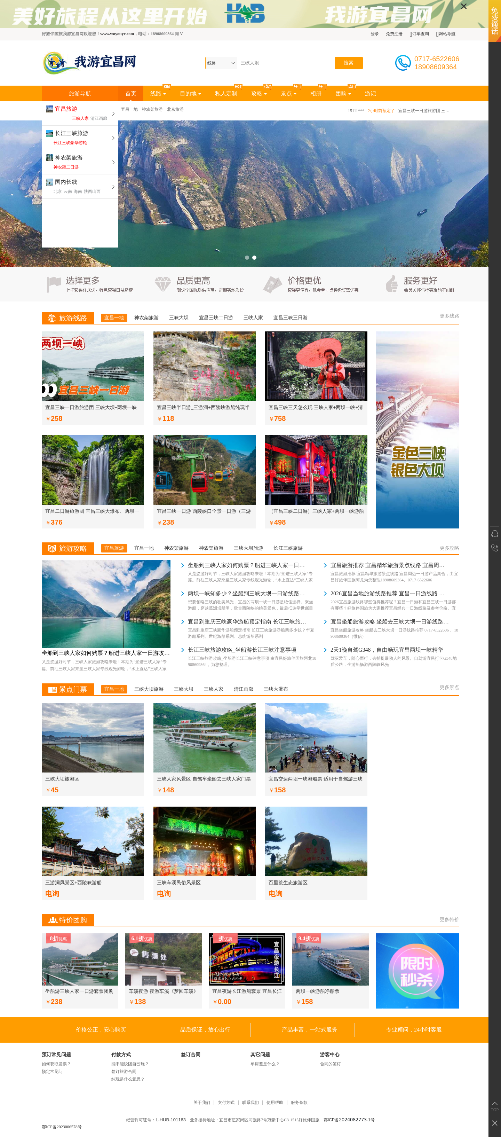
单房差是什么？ (265, 1063)
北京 (58, 191)
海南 (78, 191)
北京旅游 (175, 109)
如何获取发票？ (56, 1063)
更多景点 (449, 687)
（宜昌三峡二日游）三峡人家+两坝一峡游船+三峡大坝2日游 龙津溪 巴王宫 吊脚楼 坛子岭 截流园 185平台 (316, 512)
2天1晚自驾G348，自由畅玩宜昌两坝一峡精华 (387, 650)
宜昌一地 (129, 109)
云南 (68, 191)
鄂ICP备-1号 (349, 1120)
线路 (158, 93)
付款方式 (121, 1054)
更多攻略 (449, 548)
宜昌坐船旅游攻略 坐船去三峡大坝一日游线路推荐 (390, 622)
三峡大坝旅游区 (62, 779)
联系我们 (250, 1102)
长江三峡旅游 (71, 133)
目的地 (190, 93)
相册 (315, 93)
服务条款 (299, 1102)
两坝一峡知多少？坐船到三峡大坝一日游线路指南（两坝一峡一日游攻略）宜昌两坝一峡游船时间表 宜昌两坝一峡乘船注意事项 (247, 593)
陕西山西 (92, 191)
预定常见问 (52, 1071)
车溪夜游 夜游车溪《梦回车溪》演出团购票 (163, 992)
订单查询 (419, 34)
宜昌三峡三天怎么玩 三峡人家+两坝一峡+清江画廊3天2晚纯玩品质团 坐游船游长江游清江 (316, 409)
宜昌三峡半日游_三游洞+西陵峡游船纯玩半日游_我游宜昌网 (203, 409)
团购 (343, 93)
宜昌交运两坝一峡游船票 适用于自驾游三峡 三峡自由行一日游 (316, 780)
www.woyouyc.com (117, 33)
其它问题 (260, 1054)
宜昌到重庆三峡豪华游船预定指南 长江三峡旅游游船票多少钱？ (247, 622)
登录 (375, 33)
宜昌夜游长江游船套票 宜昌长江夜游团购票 (247, 992)
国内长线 (66, 182)
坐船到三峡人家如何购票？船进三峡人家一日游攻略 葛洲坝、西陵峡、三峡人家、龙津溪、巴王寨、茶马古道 (106, 653)
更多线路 (449, 316)
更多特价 (449, 919)
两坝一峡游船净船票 (318, 991)
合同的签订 (330, 1063)
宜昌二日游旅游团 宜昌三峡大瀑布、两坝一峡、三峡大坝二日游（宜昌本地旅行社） (92, 512)
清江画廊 (98, 118)
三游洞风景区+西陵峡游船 (73, 882)
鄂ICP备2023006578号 (62, 1126)
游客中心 (330, 1054)
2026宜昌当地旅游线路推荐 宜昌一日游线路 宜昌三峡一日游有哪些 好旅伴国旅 (390, 593)
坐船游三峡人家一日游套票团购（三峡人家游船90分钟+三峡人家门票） (79, 992)
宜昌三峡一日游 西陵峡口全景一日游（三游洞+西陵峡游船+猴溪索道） (204, 512)
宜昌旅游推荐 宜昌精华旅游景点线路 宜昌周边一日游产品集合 (390, 565)
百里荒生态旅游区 (288, 882)
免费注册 (394, 33)
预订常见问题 (56, 1054)
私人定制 (226, 93)
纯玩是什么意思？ (128, 1079)
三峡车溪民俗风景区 (179, 882)
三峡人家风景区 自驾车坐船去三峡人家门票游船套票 (204, 780)
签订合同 (190, 1054)
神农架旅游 (69, 157)
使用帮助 (275, 1102)
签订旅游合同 (123, 1071)
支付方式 (226, 1102)
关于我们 (201, 1102)
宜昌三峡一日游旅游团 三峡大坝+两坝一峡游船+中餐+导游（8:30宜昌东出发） (424, 110)
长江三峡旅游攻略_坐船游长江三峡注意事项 (242, 650)
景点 (288, 93)
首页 (130, 96)
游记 (370, 93)
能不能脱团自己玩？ (130, 1063)
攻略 (259, 93)
